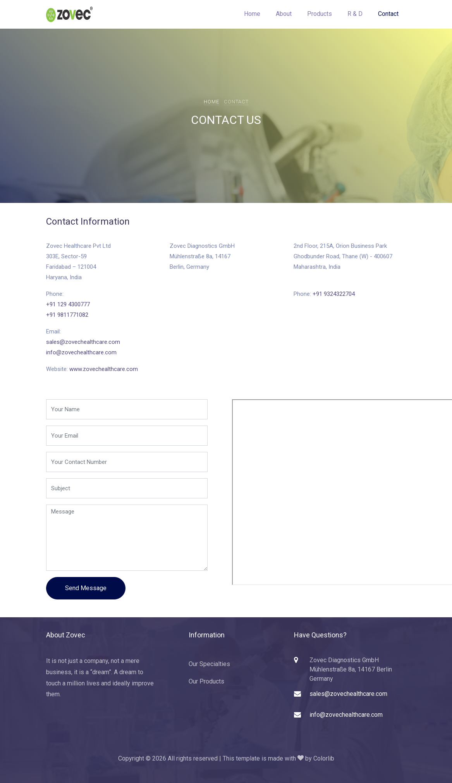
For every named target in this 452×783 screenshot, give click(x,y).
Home (252, 13)
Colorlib (323, 758)
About (284, 13)
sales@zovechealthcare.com (83, 341)
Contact (388, 13)
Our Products (206, 681)
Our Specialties (209, 664)
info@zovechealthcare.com (81, 352)
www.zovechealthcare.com (103, 369)
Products (319, 13)
